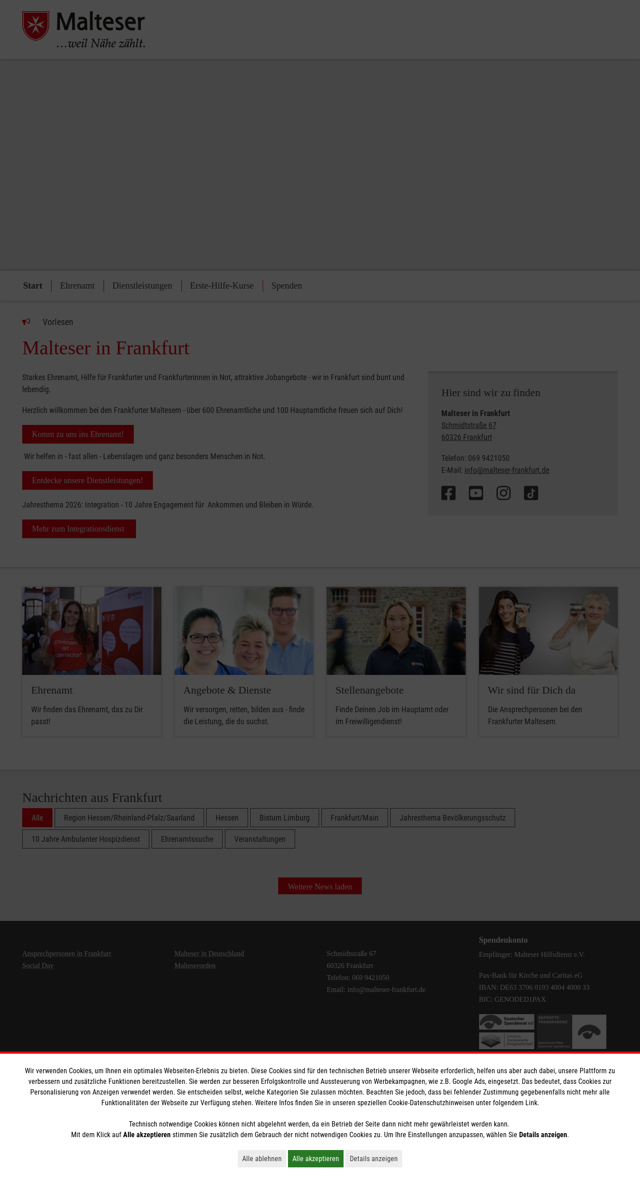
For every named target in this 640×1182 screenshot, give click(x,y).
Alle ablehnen (264, 1158)
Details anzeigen (376, 1158)
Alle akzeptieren (318, 1158)
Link (531, 1103)
